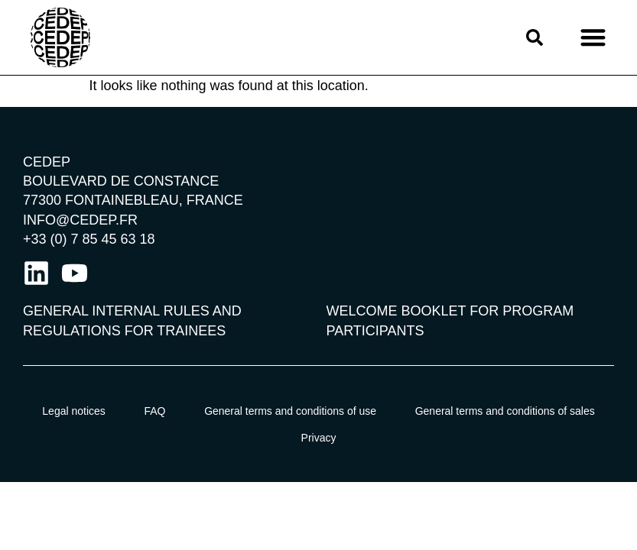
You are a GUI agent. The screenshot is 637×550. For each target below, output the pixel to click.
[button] (593, 38)
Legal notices (74, 411)
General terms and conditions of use (290, 411)
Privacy (318, 438)
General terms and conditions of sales (505, 411)
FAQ (154, 411)
